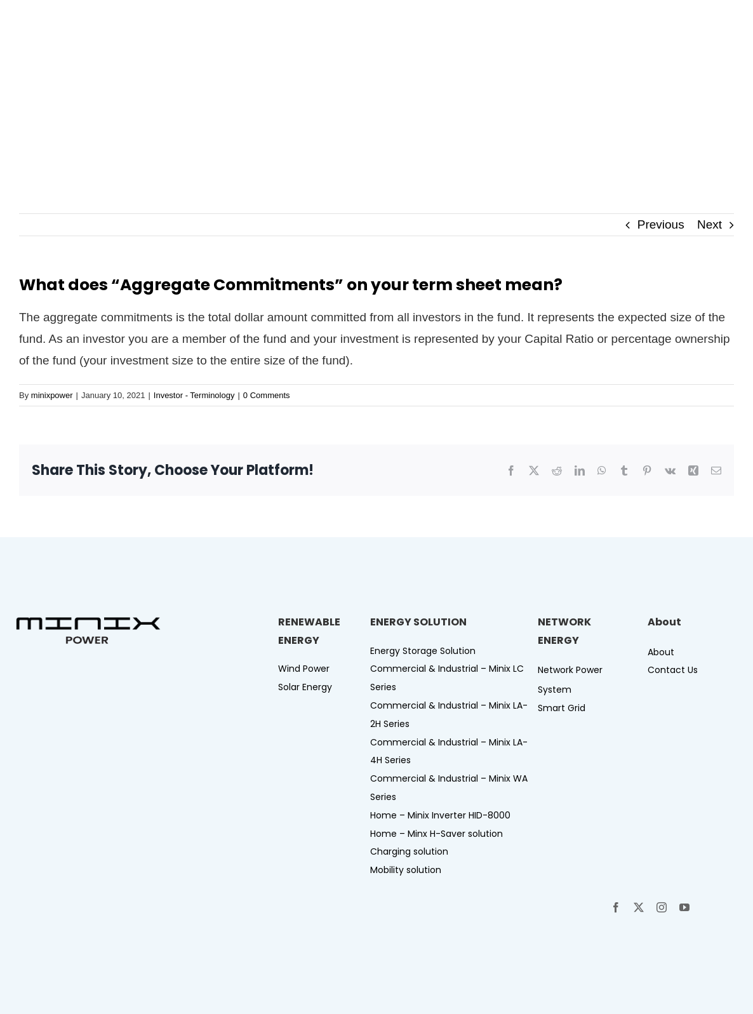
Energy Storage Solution (423, 650)
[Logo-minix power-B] (88, 621)
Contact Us (673, 670)
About (661, 652)
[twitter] (639, 907)
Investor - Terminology (194, 395)
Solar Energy (305, 687)
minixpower (52, 395)
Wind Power (304, 668)
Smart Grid (561, 708)
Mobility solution (405, 870)
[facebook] (616, 907)
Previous (660, 224)
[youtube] (684, 907)
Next (709, 224)
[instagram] (661, 907)
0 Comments (266, 395)
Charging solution (409, 851)
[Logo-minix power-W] (71, 18)
